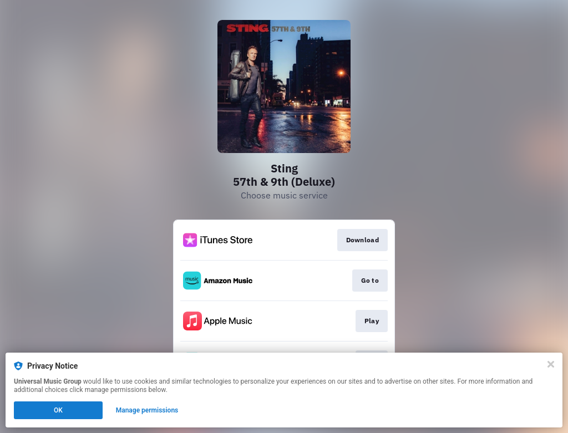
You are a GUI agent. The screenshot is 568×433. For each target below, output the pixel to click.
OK (58, 410)
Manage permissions (147, 410)
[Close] (551, 364)
